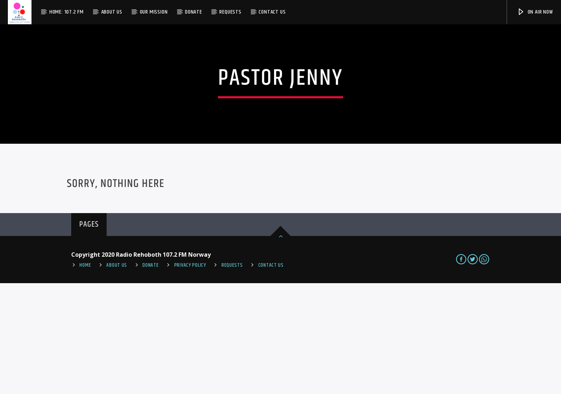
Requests (230, 12)
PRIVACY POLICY (190, 376)
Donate (193, 12)
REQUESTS (232, 376)
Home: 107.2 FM (66, 12)
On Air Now (535, 12)
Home (85, 376)
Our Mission (154, 12)
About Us (111, 12)
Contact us (272, 12)
